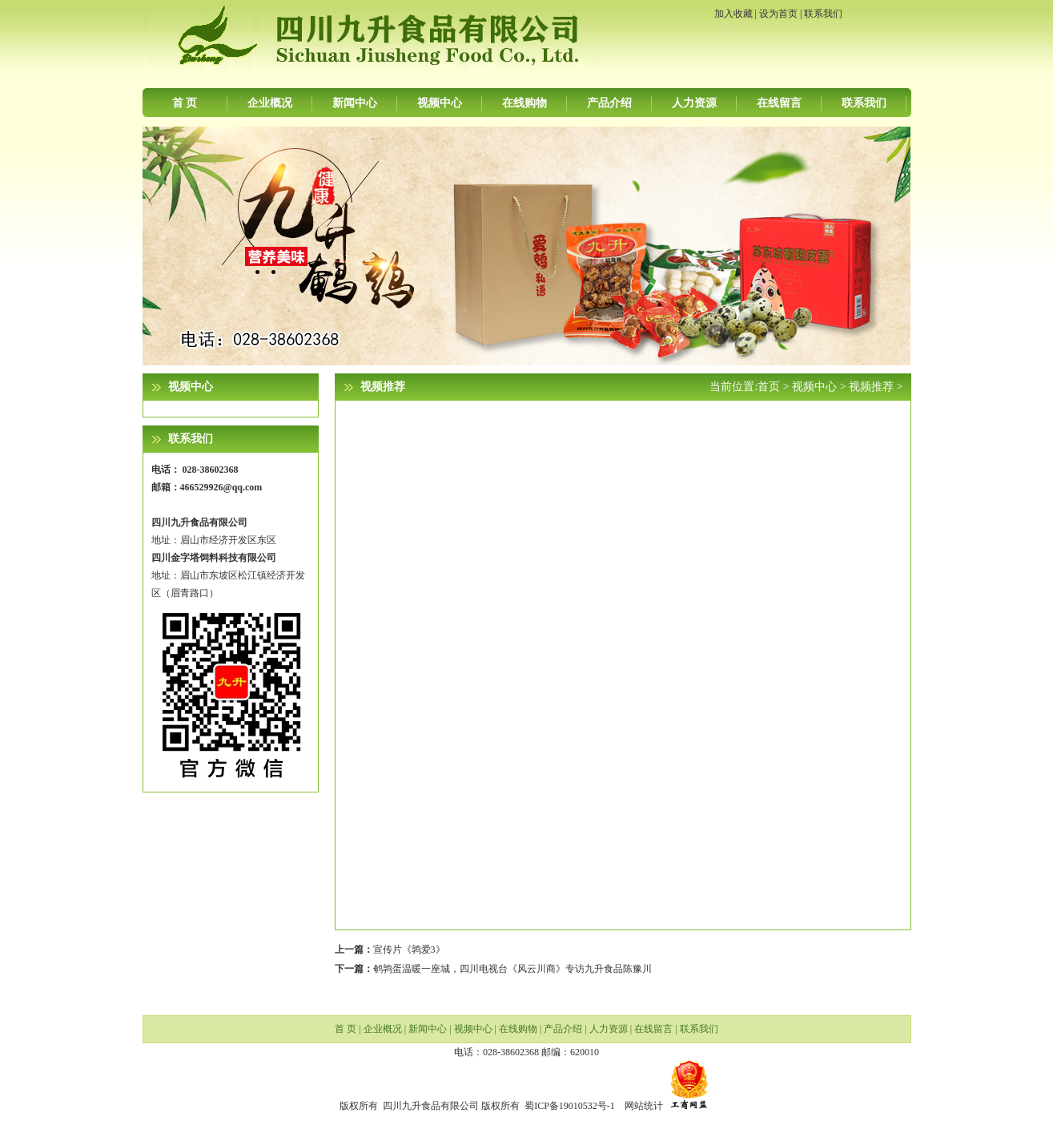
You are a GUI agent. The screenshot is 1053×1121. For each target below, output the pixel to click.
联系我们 (823, 13)
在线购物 (524, 103)
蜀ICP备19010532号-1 (569, 1105)
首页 (769, 387)
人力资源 (694, 103)
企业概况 (269, 103)
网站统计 (644, 1105)
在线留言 (779, 103)
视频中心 (439, 103)
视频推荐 (871, 387)
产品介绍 (609, 103)
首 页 (185, 103)
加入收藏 (733, 13)
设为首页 (778, 13)
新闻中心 (354, 103)
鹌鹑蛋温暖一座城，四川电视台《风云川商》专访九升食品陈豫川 (512, 968)
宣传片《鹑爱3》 (409, 949)
